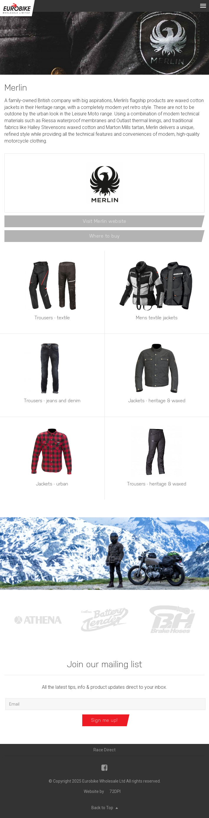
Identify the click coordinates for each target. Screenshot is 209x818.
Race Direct (104, 749)
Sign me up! (104, 720)
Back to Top (104, 807)
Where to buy (104, 236)
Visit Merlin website (104, 221)
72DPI (115, 791)
